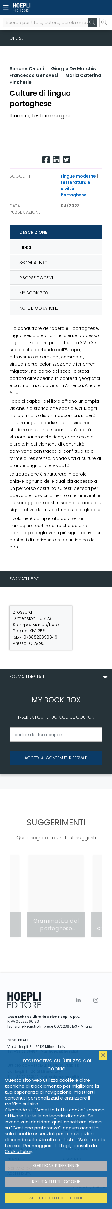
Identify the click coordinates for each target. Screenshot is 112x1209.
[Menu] (6, 7)
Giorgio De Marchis (73, 68)
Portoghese (74, 195)
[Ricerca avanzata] (104, 22)
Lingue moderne (78, 176)
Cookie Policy (18, 1152)
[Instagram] (95, 1000)
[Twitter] (66, 159)
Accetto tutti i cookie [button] (56, 1198)
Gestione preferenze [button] (56, 1165)
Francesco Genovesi (34, 75)
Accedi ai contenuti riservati (56, 758)
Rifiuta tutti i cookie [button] (56, 1181)
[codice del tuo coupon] (56, 734)
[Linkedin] (56, 159)
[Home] (45, 7)
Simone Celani (27, 68)
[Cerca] (92, 22)
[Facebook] (46, 159)
